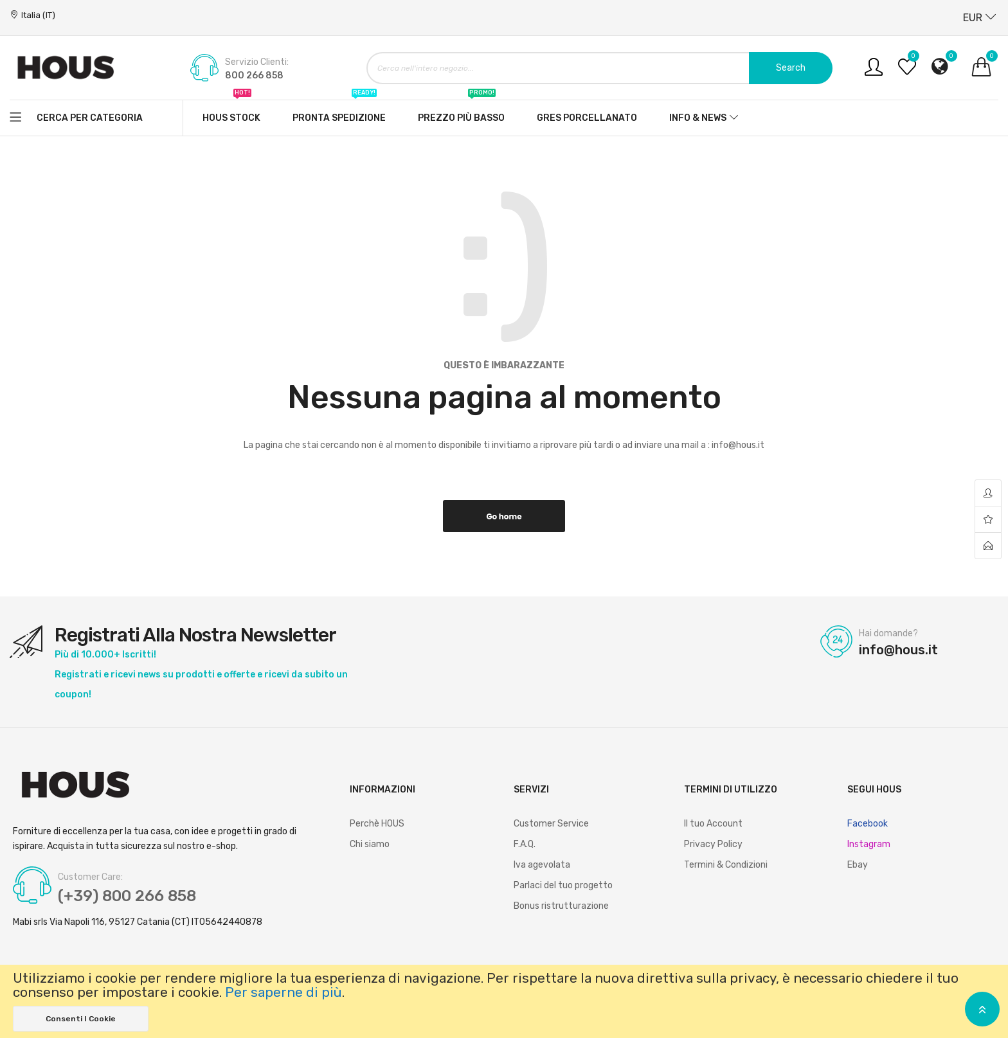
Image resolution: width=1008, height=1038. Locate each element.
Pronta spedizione (339, 111)
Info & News (697, 117)
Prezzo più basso (461, 111)
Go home (503, 516)
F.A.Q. (525, 844)
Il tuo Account (713, 823)
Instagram (868, 844)
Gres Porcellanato (587, 117)
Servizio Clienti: (257, 62)
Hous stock (231, 111)
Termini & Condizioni (726, 864)
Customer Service (551, 823)
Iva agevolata (542, 864)
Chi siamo (370, 844)
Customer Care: (90, 877)
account (988, 493)
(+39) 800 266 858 (127, 896)
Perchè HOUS (377, 823)
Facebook (867, 823)
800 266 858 (254, 75)
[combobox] (599, 68)
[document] (504, 1001)
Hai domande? (888, 633)
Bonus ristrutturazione (561, 905)
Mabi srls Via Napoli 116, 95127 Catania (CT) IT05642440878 (137, 922)
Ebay (857, 864)
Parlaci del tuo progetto (563, 885)
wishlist (988, 519)
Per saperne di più (283, 992)
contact (988, 546)
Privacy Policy (713, 844)
